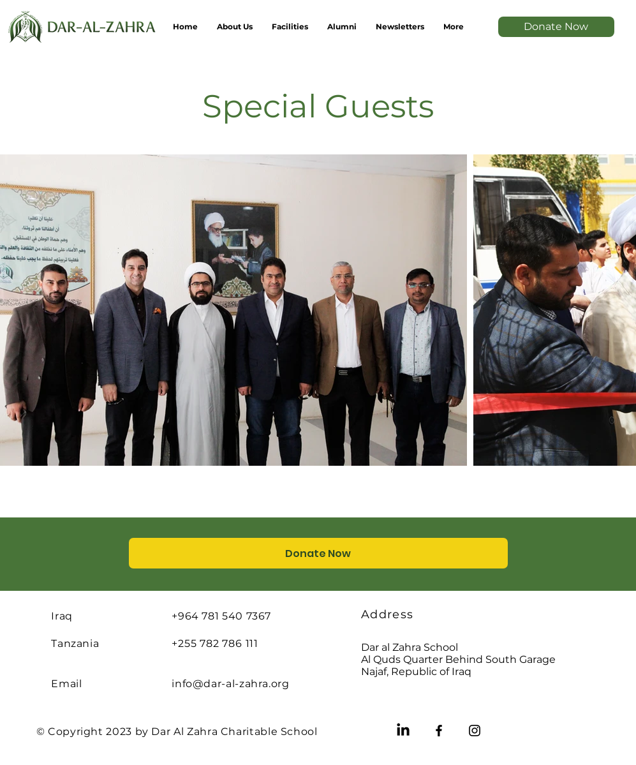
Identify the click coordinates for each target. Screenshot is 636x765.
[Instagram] (474, 730)
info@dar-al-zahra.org (230, 684)
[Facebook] (439, 730)
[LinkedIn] (403, 730)
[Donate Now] (556, 27)
